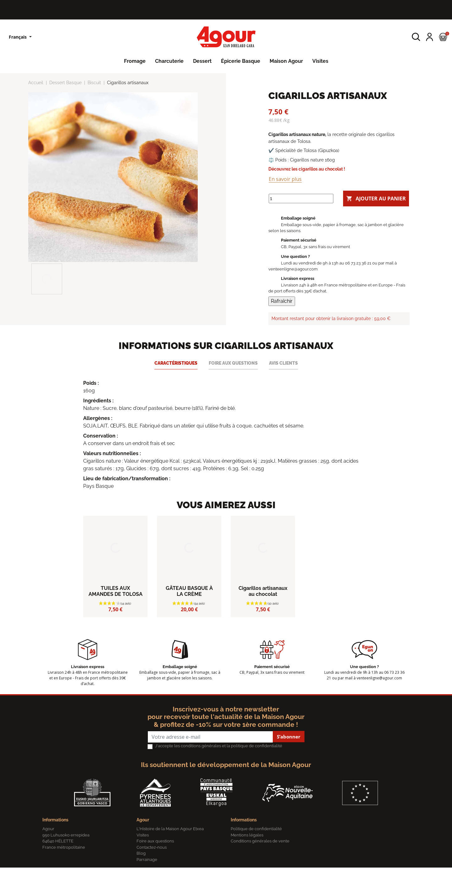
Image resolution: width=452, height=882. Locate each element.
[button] (416, 37)
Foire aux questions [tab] (233, 377)
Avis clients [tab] (283, 377)
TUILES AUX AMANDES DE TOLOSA (116, 606)
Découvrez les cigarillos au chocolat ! (306, 169)
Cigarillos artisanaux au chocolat (263, 606)
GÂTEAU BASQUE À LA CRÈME (189, 606)
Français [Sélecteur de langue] (18, 37)
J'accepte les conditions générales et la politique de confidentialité (218, 760)
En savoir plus (285, 179)
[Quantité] (301, 195)
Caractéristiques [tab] (175, 377)
